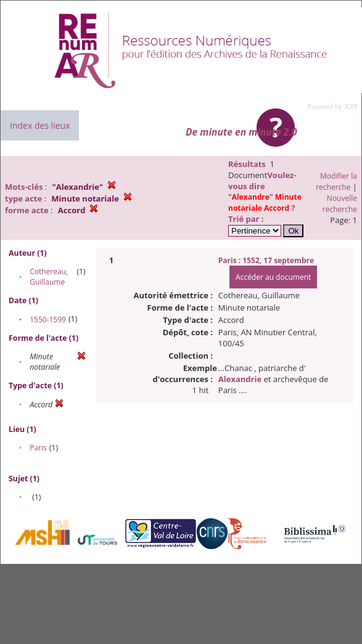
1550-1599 (48, 319)
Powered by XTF (332, 106)
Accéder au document (273, 277)
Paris (38, 447)
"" (265, 202)
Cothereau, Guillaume (49, 276)
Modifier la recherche (336, 181)
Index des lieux (40, 125)
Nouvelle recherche (340, 203)
